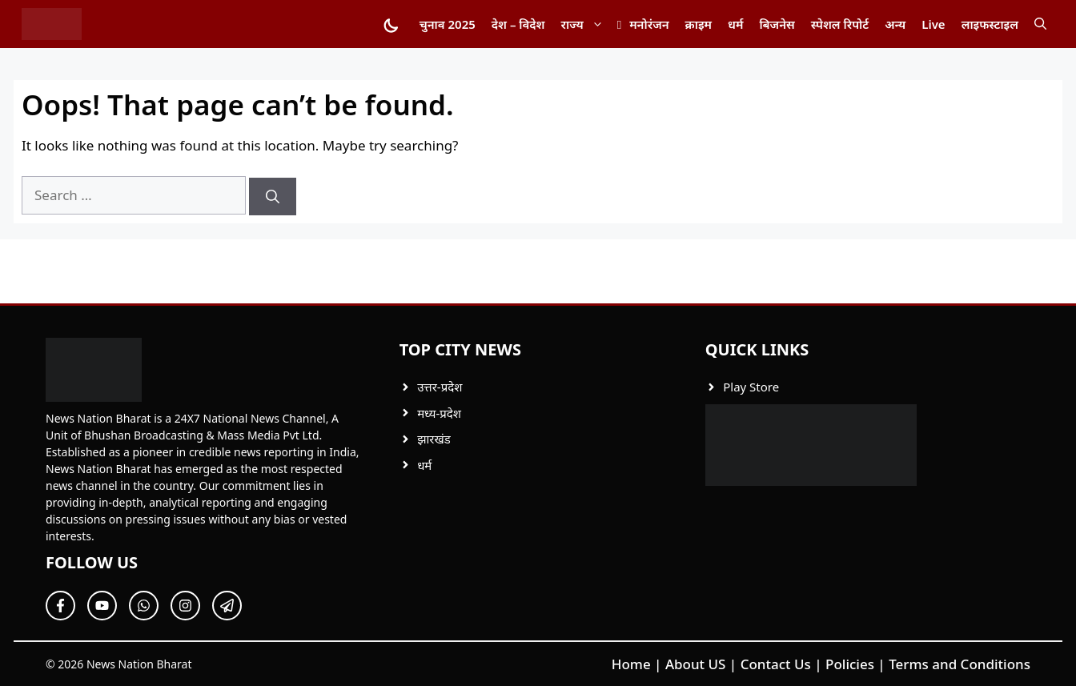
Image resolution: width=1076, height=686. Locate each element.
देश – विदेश (518, 24)
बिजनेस (776, 24)
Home (631, 664)
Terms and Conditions (959, 664)
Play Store (751, 387)
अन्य (895, 24)
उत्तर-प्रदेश (439, 387)
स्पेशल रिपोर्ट (840, 24)
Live (933, 24)
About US (695, 664)
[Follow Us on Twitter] (102, 605)
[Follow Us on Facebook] (60, 605)
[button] (1040, 24)
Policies (849, 664)
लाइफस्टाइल (990, 24)
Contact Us (776, 664)
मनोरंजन (648, 24)
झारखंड (434, 439)
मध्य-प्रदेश (439, 413)
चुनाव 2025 (448, 24)
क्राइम (698, 24)
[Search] (272, 197)
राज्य (586, 24)
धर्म (735, 24)
